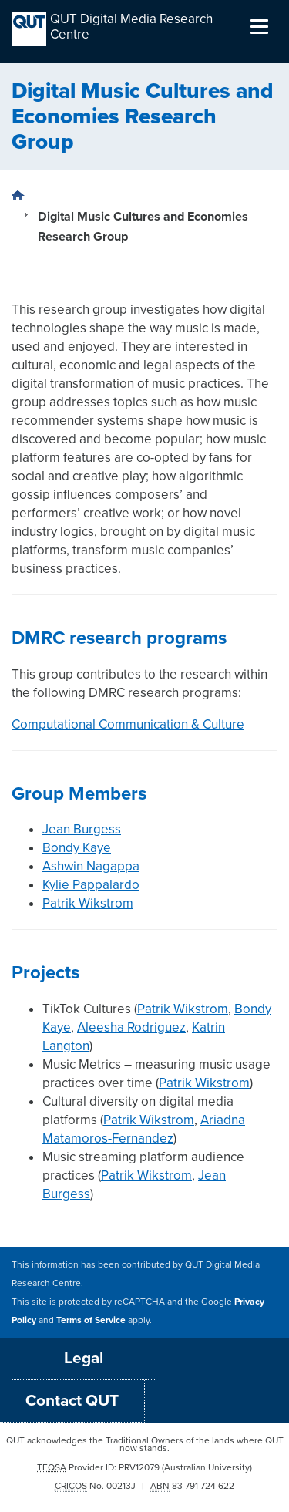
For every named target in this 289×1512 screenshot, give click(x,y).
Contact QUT (72, 1400)
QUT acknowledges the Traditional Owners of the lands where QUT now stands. (145, 1444)
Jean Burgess (81, 829)
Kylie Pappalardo (90, 885)
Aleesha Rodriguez (131, 1027)
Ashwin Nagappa (90, 866)
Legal (83, 1358)
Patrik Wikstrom (87, 903)
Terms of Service (91, 1320)
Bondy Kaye (76, 848)
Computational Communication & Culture (128, 724)
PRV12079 (139, 1467)
